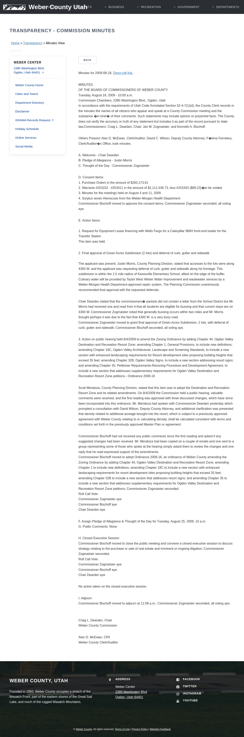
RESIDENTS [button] (83, 7)
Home (15, 43)
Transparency (32, 43)
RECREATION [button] (151, 7)
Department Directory (29, 102)
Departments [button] (227, 7)
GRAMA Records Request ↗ (34, 120)
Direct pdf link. (123, 73)
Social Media (24, 146)
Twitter (190, 686)
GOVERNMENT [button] (189, 7)
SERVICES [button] (49, 7)
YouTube (190, 700)
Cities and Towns (26, 94)
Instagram (192, 693)
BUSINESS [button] (116, 7)
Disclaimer (22, 111)
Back (88, 60)
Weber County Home (29, 85)
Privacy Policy (140, 729)
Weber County (84, 729)
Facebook (191, 679)
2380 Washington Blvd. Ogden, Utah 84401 (29, 70)
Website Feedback (160, 729)
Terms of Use (122, 729)
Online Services (25, 137)
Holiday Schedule (27, 129)
